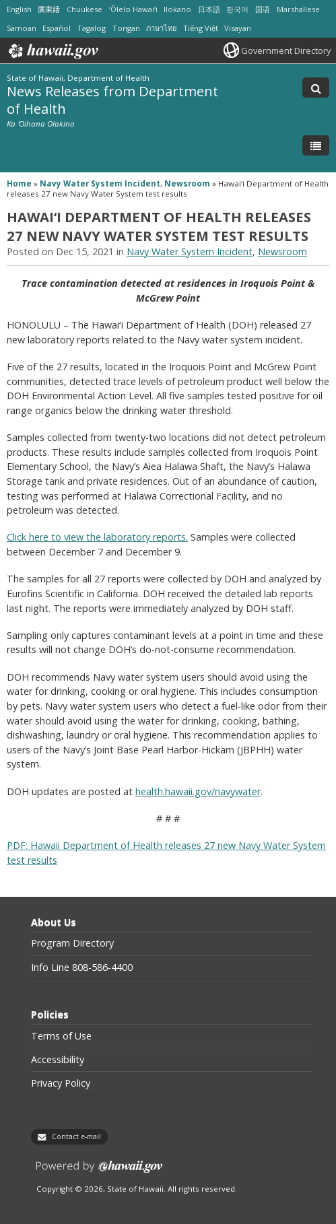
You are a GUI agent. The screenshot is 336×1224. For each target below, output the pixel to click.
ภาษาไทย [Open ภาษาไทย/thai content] (161, 28)
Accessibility (57, 1059)
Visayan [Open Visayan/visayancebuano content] (237, 28)
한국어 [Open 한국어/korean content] (237, 9)
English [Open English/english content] (19, 9)
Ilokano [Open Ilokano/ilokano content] (177, 9)
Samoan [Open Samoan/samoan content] (21, 28)
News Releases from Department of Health (112, 99)
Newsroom (187, 183)
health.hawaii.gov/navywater (198, 791)
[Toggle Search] (315, 87)
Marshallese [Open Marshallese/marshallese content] (298, 9)
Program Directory (72, 943)
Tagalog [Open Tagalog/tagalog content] (91, 28)
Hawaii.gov (52, 51)
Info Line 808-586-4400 (82, 967)
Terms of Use (61, 1036)
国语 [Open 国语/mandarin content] (262, 9)
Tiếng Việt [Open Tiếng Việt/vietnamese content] (200, 28)
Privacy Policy (60, 1083)
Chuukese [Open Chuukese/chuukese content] (84, 9)
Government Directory (286, 50)
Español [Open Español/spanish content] (56, 28)
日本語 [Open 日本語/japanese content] (209, 9)
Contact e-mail (76, 1136)
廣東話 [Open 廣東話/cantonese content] (49, 9)
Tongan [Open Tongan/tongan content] (126, 28)
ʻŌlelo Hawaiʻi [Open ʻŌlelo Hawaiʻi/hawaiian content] (133, 9)
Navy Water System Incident (100, 183)
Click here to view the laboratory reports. (97, 537)
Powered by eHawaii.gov (99, 1172)
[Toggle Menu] (315, 145)
